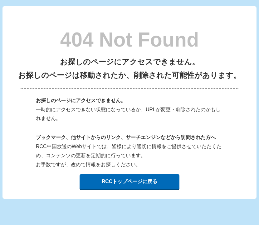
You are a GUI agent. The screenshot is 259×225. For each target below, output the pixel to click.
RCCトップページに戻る (130, 181)
